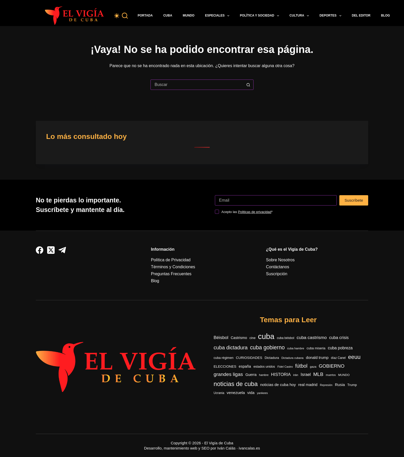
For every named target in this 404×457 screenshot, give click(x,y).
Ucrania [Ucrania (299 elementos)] (219, 393)
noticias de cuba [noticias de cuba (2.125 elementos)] (236, 384)
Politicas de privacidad (254, 212)
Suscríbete (353, 200)
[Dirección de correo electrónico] (276, 200)
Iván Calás (226, 448)
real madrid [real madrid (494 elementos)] (308, 384)
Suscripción (276, 274)
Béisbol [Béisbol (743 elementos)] (221, 337)
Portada (145, 15)
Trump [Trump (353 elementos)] (352, 385)
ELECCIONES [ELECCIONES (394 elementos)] (225, 366)
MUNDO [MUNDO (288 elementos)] (343, 374)
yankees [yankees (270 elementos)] (262, 393)
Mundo (188, 15)
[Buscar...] (197, 85)
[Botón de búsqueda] (248, 85)
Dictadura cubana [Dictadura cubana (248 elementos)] (292, 357)
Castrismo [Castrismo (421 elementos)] (239, 338)
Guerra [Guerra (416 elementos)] (250, 375)
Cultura (300, 16)
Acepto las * (247, 212)
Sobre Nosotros (280, 260)
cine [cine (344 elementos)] (252, 338)
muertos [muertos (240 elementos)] (331, 374)
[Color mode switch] (116, 15)
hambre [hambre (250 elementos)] (263, 374)
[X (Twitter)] (51, 250)
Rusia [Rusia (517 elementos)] (340, 384)
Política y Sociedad (260, 16)
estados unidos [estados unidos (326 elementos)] (264, 366)
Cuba (167, 15)
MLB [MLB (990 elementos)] (318, 374)
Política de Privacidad (171, 260)
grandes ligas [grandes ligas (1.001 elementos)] (228, 374)
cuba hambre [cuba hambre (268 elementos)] (295, 348)
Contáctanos (277, 267)
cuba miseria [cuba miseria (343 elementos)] (316, 348)
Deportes (331, 16)
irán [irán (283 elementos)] (295, 374)
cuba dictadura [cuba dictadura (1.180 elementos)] (231, 347)
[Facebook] (39, 250)
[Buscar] (125, 16)
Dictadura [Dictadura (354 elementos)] (272, 358)
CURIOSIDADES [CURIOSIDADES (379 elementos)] (249, 358)
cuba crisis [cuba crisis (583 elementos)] (339, 337)
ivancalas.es (249, 448)
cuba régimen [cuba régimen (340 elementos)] (223, 358)
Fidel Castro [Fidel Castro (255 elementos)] (285, 366)
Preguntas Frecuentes (171, 274)
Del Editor (361, 15)
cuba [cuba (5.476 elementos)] (266, 336)
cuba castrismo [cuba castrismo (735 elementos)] (312, 337)
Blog (385, 15)
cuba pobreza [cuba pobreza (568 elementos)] (340, 348)
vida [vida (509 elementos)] (251, 392)
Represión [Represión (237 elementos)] (326, 385)
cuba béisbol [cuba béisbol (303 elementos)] (285, 338)
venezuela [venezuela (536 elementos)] (236, 392)
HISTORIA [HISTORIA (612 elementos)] (281, 374)
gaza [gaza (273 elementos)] (313, 366)
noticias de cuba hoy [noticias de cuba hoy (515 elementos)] (278, 384)
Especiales (218, 16)
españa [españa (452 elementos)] (245, 366)
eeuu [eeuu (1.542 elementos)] (354, 357)
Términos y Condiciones (173, 267)
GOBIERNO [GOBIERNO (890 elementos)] (331, 366)
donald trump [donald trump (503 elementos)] (317, 357)
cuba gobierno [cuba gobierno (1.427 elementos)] (267, 347)
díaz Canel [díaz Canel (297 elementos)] (338, 358)
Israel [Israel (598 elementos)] (306, 374)
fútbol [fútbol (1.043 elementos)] (301, 366)
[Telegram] (62, 250)
